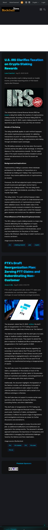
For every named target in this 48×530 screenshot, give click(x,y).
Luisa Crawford (10, 73)
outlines (31, 324)
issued (7, 115)
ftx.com (33, 445)
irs (10, 245)
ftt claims (17, 445)
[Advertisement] (24, 38)
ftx (10, 445)
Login (43, 2)
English (35, 2)
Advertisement (14, 2)
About (5, 2)
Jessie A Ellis (9, 285)
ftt (26, 445)
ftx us (11, 450)
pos (30, 245)
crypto (37, 245)
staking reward (19, 245)
